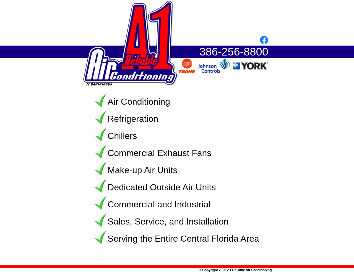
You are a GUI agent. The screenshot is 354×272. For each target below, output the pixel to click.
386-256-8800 (233, 52)
